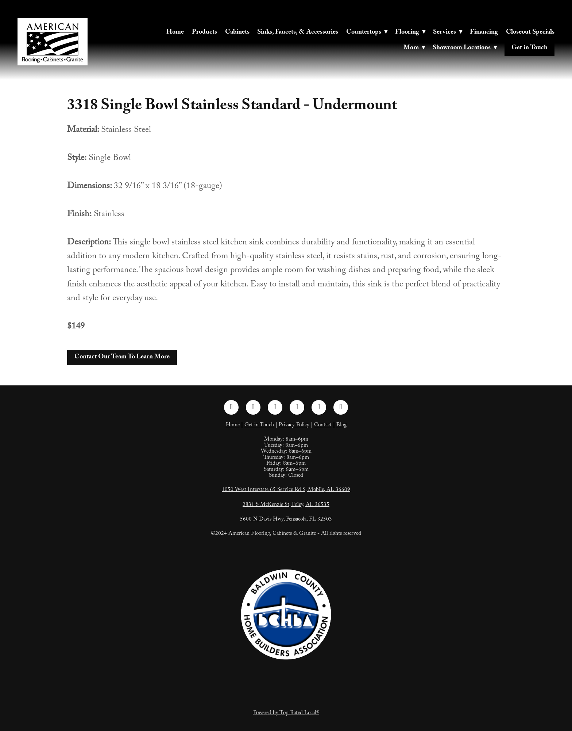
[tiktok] (319, 407)
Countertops (366, 33)
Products (204, 33)
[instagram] (253, 407)
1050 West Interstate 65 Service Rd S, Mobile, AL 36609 (286, 490)
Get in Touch (529, 48)
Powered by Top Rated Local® (286, 713)
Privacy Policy (294, 425)
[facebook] (231, 407)
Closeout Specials (530, 33)
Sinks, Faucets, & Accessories (297, 33)
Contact (323, 425)
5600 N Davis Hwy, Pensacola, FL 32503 (286, 520)
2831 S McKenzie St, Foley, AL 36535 (286, 505)
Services (447, 33)
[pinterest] (297, 407)
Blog (341, 425)
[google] (340, 407)
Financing (484, 33)
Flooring (410, 33)
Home (175, 33)
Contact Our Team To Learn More (122, 357)
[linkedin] (275, 407)
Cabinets (237, 33)
